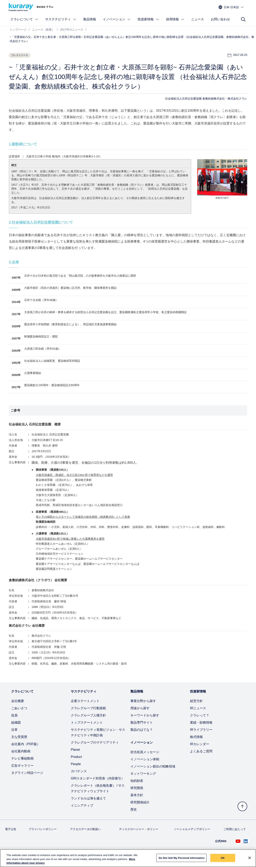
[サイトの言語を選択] (231, 7)
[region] (128, 858)
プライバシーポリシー (43, 829)
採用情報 (175, 19)
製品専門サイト (141, 722)
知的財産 (136, 780)
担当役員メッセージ (144, 752)
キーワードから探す (144, 715)
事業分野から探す (143, 701)
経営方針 (196, 701)
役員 (14, 715)
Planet (75, 749)
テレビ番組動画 (22, 758)
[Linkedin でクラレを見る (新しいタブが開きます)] (246, 841)
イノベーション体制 (144, 759)
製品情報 (89, 19)
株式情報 (196, 737)
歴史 (133, 809)
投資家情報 (148, 19)
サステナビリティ (60, 19)
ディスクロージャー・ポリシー (138, 829)
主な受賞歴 (19, 737)
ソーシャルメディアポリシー (192, 829)
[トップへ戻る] (242, 806)
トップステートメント (87, 722)
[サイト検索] (243, 19)
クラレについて (24, 19)
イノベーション (117, 19)
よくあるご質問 (201, 751)
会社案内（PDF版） (25, 744)
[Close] (249, 857)
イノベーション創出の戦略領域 (152, 766)
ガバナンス (79, 771)
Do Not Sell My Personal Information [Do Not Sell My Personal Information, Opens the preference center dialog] (181, 857)
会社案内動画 (20, 751)
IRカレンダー (199, 744)
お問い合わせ (220, 19)
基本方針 (136, 795)
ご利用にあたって (234, 829)
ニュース (197, 19)
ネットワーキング (143, 773)
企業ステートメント (85, 701)
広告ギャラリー (22, 765)
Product (76, 757)
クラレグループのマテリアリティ (95, 742)
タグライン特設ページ (27, 772)
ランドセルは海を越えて (88, 798)
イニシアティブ (82, 805)
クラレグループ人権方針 (88, 715)
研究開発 (136, 788)
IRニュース (198, 708)
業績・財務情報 (201, 722)
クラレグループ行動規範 (88, 708)
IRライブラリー (201, 729)
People (76, 764)
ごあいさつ (19, 708)
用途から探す (140, 708)
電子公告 (10, 829)
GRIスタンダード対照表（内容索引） (97, 778)
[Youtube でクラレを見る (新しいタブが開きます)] (238, 841)
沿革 (14, 729)
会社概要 (17, 701)
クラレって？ (199, 715)
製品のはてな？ (141, 729)
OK (223, 857)
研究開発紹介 (140, 802)
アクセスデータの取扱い (85, 829)
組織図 (16, 722)
